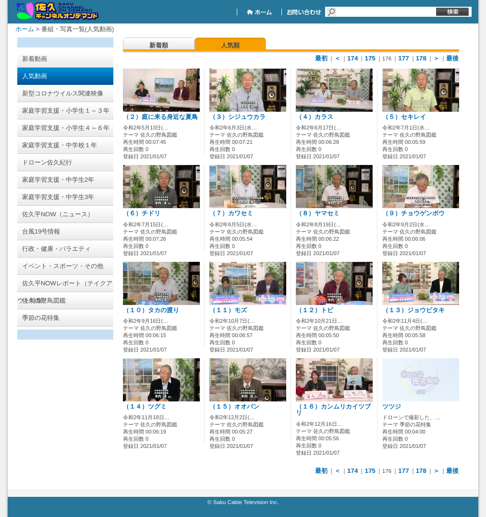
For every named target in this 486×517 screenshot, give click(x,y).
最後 (452, 58)
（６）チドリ (141, 213)
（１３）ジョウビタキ (413, 310)
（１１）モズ (228, 310)
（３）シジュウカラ (237, 117)
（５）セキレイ (404, 117)
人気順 (230, 45)
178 (421, 58)
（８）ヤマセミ (318, 213)
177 (403, 58)
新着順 (158, 45)
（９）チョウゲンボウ (413, 213)
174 (352, 58)
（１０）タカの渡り (151, 310)
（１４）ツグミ (145, 406)
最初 (321, 58)
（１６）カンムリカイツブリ (333, 409)
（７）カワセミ (231, 213)
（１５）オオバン (234, 406)
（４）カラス (314, 117)
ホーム (24, 29)
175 (369, 58)
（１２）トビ (314, 310)
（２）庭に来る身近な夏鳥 (160, 117)
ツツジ (391, 406)
